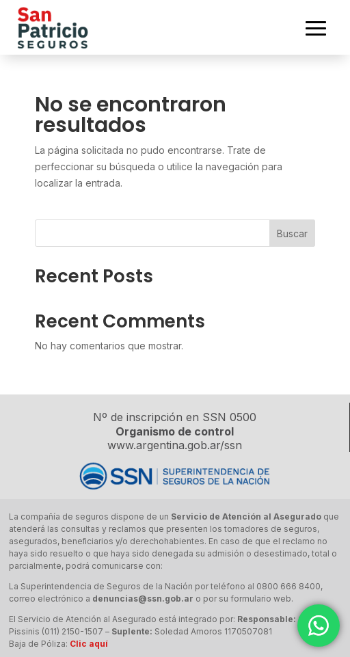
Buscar (292, 233)
